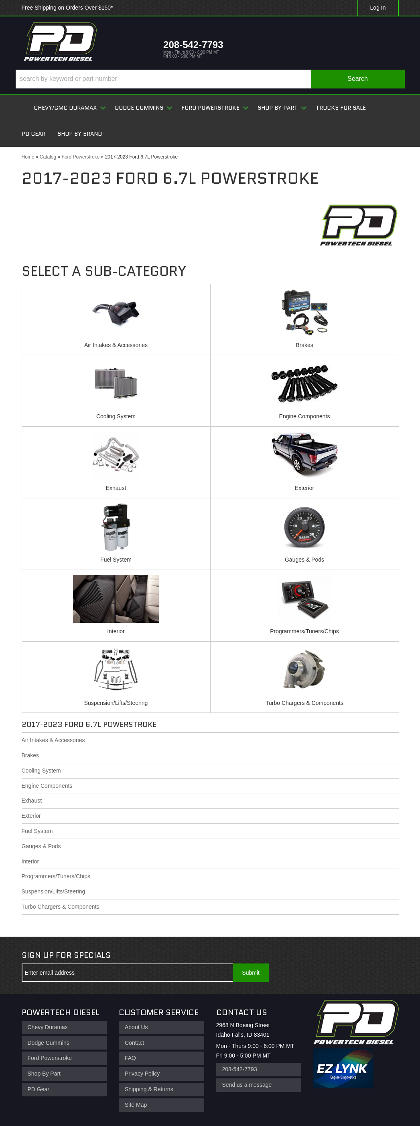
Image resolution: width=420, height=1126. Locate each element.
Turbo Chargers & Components (304, 703)
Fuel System (116, 559)
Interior (116, 631)
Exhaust (116, 488)
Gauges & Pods (304, 559)
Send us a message (247, 1085)
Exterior (304, 488)
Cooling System (116, 416)
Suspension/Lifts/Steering (116, 703)
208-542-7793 (239, 1069)
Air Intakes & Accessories (116, 345)
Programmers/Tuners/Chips (304, 631)
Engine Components (304, 416)
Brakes (304, 345)
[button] (210, 79)
